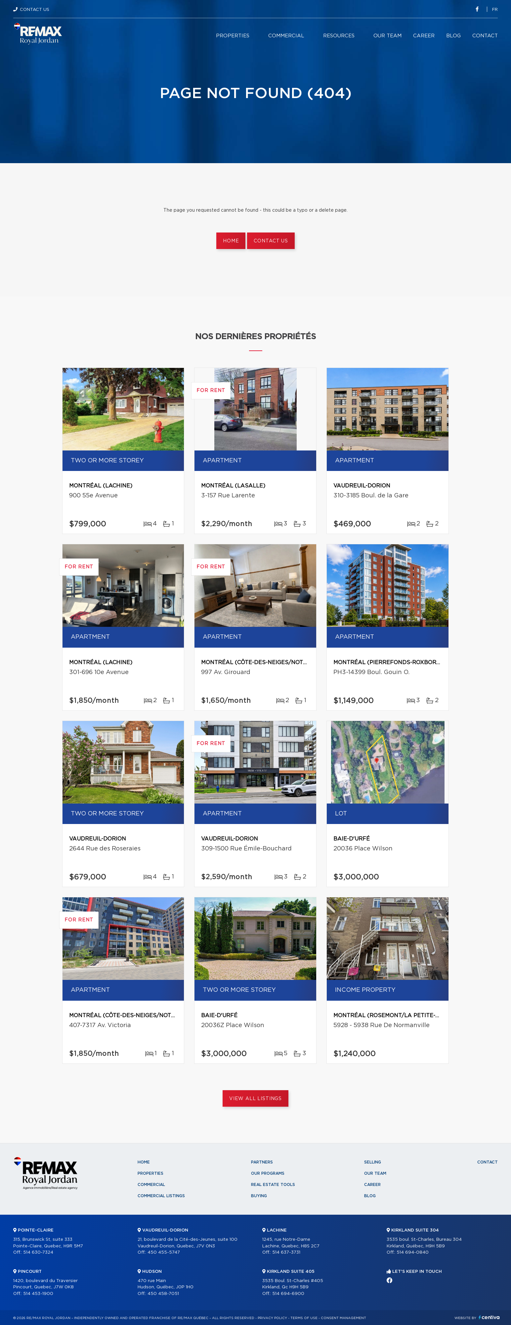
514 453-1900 (38, 1294)
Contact (485, 35)
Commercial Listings (161, 1196)
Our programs (267, 1173)
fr (495, 10)
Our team (387, 35)
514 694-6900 (288, 1294)
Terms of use (304, 1318)
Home (231, 241)
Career (424, 35)
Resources (339, 35)
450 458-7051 (163, 1294)
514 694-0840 (413, 1252)
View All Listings (255, 1098)
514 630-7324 (38, 1252)
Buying (259, 1196)
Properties (232, 35)
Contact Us (34, 10)
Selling (372, 1162)
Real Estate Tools (273, 1185)
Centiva (489, 1317)
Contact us (271, 241)
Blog (453, 35)
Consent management (343, 1318)
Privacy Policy (272, 1318)
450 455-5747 (164, 1252)
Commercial (286, 35)
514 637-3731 (286, 1252)
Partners (262, 1162)
